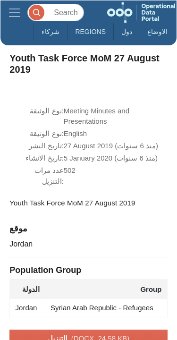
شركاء (50, 31)
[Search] (55, 12)
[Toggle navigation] (14, 12)
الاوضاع (157, 31)
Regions (90, 31)
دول (126, 31)
